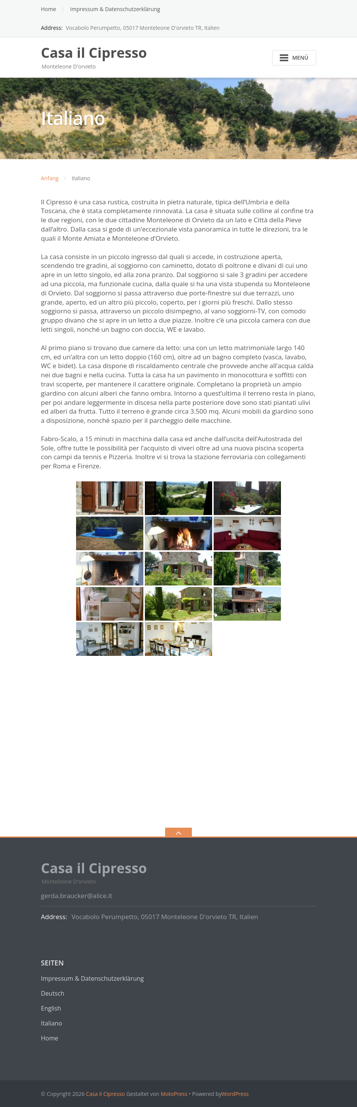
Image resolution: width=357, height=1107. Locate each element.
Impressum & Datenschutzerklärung (115, 9)
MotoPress (174, 1093)
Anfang (49, 178)
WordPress (235, 1093)
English (51, 1008)
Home (48, 9)
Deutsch (52, 993)
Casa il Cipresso (105, 1093)
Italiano (51, 1023)
